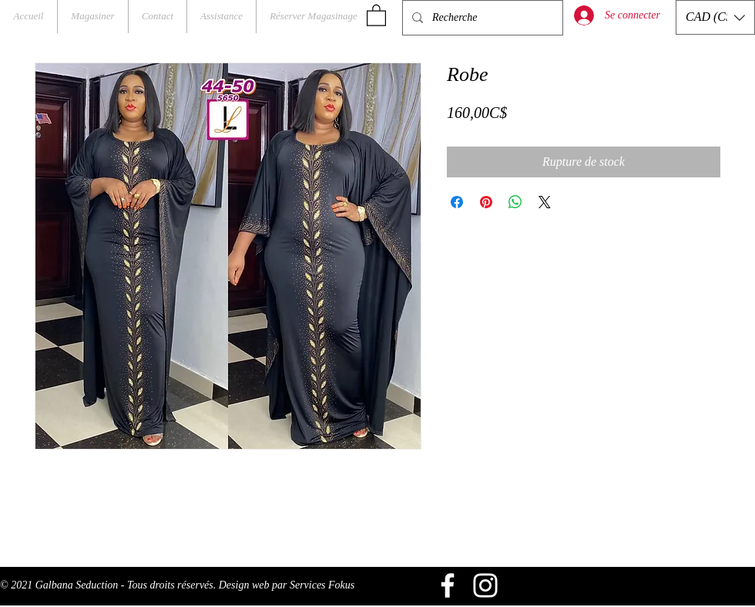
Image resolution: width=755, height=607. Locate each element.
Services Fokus (322, 585)
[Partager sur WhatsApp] (515, 202)
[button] (376, 14)
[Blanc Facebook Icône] (447, 585)
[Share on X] (544, 202)
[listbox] (715, 17)
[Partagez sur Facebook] (457, 202)
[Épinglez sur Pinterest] (486, 202)
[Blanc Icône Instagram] (485, 585)
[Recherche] (481, 18)
